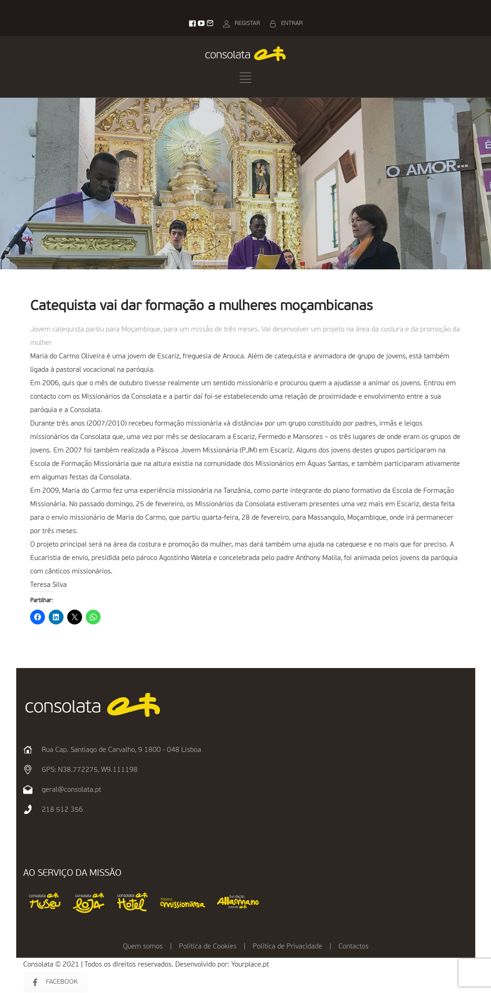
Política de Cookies (207, 946)
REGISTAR (247, 23)
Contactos (353, 946)
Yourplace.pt (250, 964)
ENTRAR (292, 23)
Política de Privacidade (287, 946)
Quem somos (143, 946)
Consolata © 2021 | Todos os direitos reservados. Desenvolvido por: (127, 964)
